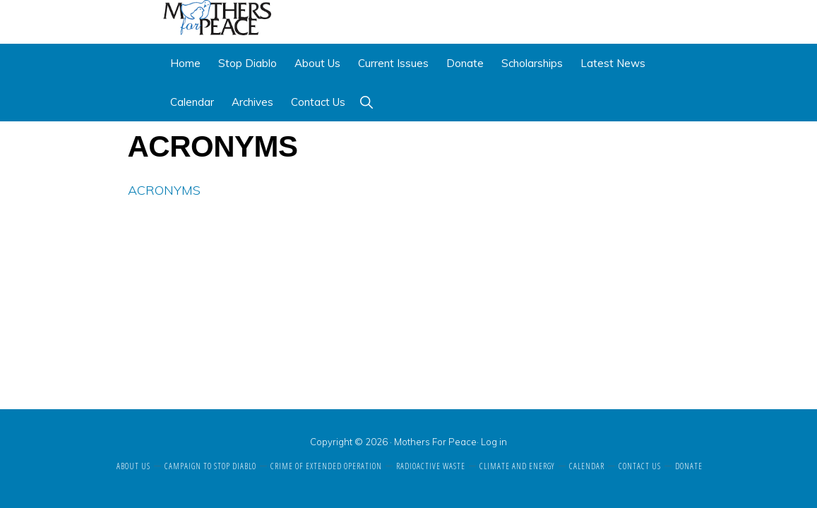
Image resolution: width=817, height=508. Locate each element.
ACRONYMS (164, 190)
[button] (366, 102)
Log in (494, 441)
